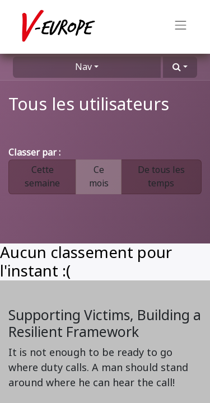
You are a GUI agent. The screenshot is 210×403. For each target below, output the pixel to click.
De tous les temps (161, 176)
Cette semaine (42, 176)
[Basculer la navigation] (181, 26)
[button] (180, 67)
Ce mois (99, 176)
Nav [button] (83, 67)
